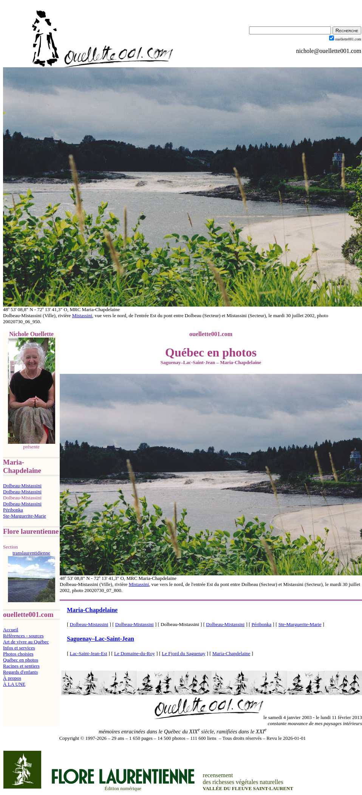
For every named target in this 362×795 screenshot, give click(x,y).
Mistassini (82, 315)
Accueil (10, 629)
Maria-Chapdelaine (92, 610)
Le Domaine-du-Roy (134, 653)
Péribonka (13, 510)
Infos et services (19, 648)
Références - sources (23, 635)
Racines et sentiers (21, 666)
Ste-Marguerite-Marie (24, 516)
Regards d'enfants (20, 672)
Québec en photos (20, 660)
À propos (12, 678)
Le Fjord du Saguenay (183, 653)
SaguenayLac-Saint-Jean (100, 638)
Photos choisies (18, 654)
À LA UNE (14, 684)
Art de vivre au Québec (26, 642)
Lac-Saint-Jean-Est (88, 653)
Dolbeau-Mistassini (22, 485)
